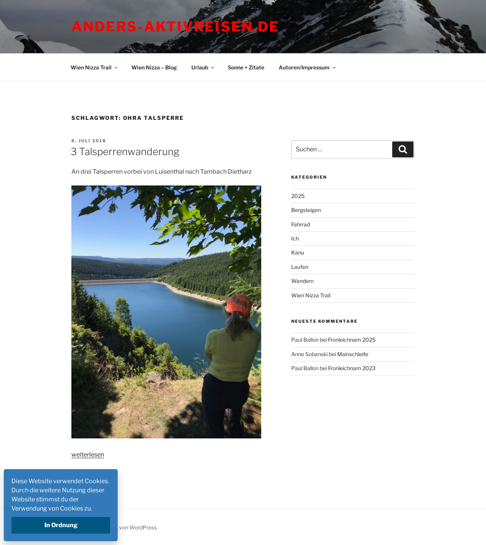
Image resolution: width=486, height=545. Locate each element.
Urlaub (203, 67)
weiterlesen (87, 454)
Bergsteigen (306, 210)
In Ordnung (60, 525)
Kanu (297, 252)
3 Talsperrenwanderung (125, 151)
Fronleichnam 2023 (352, 368)
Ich (295, 238)
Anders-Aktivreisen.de (175, 26)
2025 (298, 196)
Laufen (299, 267)
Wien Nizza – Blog (154, 67)
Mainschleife (352, 354)
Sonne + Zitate (246, 67)
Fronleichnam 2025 (352, 339)
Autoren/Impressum (308, 67)
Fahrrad (300, 224)
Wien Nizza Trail (95, 67)
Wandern (302, 281)
